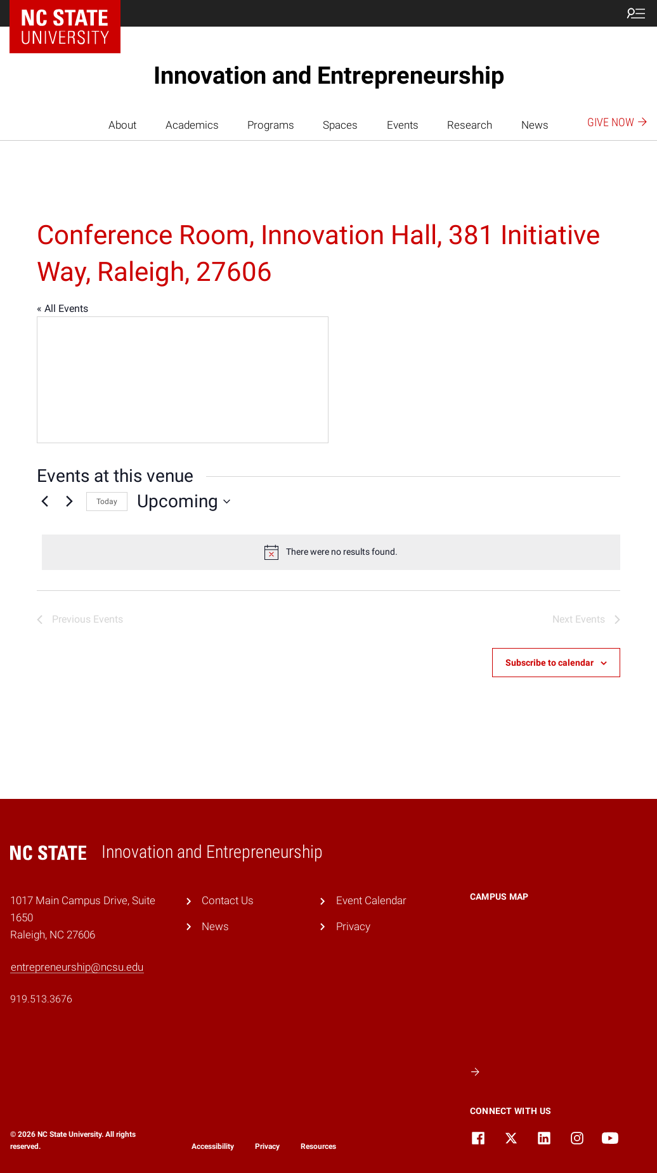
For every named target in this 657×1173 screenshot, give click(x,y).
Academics (192, 125)
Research (469, 125)
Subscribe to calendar (549, 663)
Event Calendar (371, 900)
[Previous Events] (44, 501)
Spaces (340, 125)
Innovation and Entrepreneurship (328, 75)
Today (106, 501)
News (535, 125)
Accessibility (213, 1146)
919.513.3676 (41, 999)
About (122, 125)
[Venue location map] (183, 379)
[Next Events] (69, 501)
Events (403, 125)
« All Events (62, 308)
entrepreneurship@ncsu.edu (77, 967)
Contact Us (228, 900)
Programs (270, 125)
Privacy (353, 926)
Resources (318, 1146)
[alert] (331, 552)
